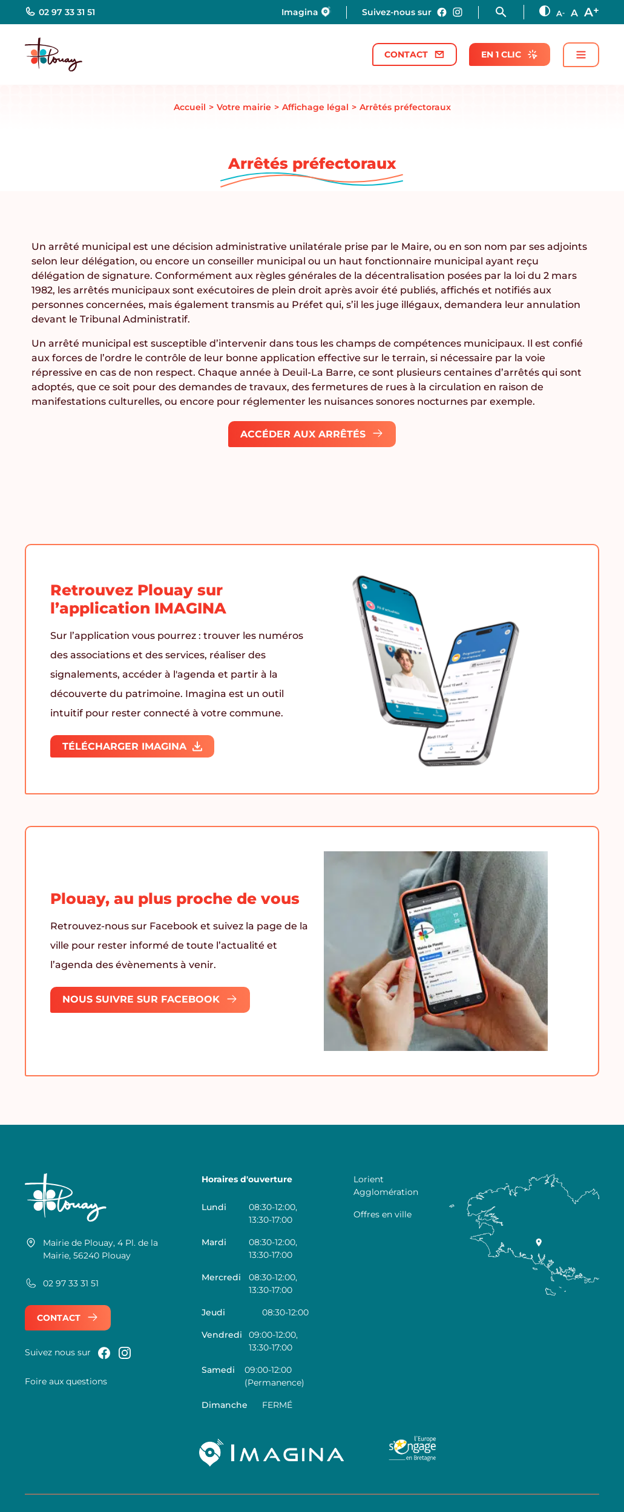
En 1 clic (509, 54)
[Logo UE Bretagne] (412, 1453)
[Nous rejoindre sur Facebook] (441, 12)
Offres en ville (382, 1214)
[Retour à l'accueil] (53, 54)
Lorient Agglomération (385, 1185)
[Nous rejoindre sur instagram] (457, 12)
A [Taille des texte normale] (574, 13)
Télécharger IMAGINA (132, 746)
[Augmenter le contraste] (544, 10)
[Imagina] (272, 1453)
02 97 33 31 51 (60, 12)
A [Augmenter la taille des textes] (591, 11)
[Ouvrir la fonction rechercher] (509, 12)
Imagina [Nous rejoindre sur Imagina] (306, 12)
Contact (414, 54)
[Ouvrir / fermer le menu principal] (581, 54)
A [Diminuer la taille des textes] (560, 13)
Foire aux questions (66, 1381)
